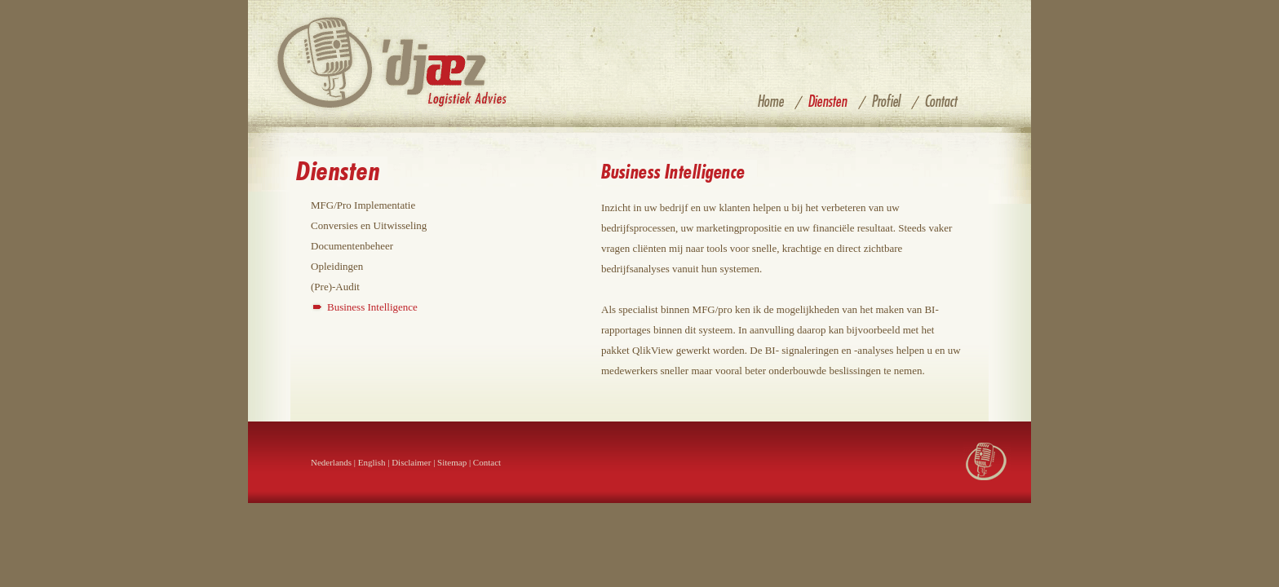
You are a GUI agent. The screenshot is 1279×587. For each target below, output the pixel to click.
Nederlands (331, 462)
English (372, 462)
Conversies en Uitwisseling (369, 225)
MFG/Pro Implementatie (363, 205)
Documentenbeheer (352, 246)
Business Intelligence (372, 307)
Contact (487, 462)
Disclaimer (411, 462)
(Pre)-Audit (335, 286)
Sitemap (452, 462)
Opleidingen (337, 266)
